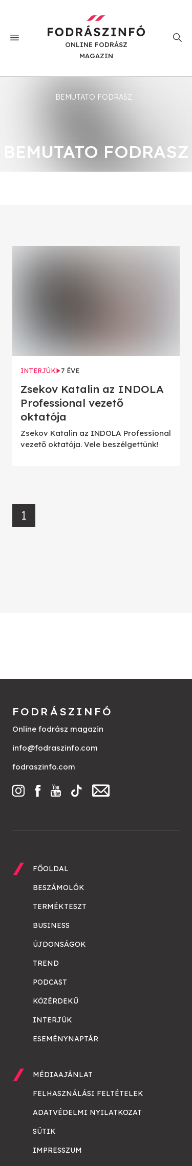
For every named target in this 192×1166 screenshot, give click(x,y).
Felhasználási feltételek (88, 1093)
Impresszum (57, 1150)
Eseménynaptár (65, 1038)
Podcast (50, 982)
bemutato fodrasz (93, 97)
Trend (46, 963)
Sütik (44, 1131)
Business (51, 925)
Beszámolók (58, 887)
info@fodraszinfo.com (55, 748)
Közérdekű (55, 1001)
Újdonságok (59, 944)
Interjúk (52, 1019)
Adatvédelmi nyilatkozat (87, 1112)
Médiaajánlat (63, 1074)
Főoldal (51, 868)
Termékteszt (60, 906)
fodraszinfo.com (43, 767)
